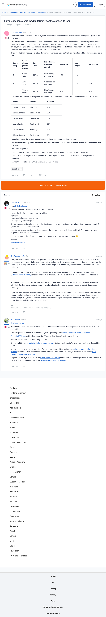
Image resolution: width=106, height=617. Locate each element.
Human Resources (18, 442)
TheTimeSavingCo (18, 256)
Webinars (14, 486)
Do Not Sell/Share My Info (53, 607)
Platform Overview (18, 393)
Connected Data (17, 417)
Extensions (14, 402)
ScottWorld (15, 319)
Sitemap (53, 588)
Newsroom (14, 550)
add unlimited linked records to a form (39, 343)
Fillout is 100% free (18, 336)
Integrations (15, 398)
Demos (13, 476)
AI (11, 412)
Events (13, 467)
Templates (14, 516)
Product (13, 427)
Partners (13, 496)
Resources (14, 491)
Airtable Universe (17, 521)
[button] (2, 5)
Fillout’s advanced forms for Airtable (76, 332)
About (12, 531)
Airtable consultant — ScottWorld (53, 360)
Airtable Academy (17, 462)
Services (13, 501)
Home (4, 12)
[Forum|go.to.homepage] (17, 4)
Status (13, 545)
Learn (12, 457)
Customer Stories (17, 481)
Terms (53, 601)
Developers (14, 506)
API (53, 582)
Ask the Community (27, 12)
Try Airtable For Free (18, 555)
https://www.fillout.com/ (21, 275)
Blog (12, 541)
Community (13, 12)
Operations (14, 437)
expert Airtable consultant (50, 358)
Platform (13, 388)
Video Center (15, 471)
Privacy (53, 595)
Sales (12, 447)
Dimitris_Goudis (17, 202)
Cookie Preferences (53, 613)
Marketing (14, 432)
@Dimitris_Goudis (18, 242)
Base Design (41, 12)
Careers (13, 536)
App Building (15, 407)
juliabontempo (16, 32)
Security (53, 576)
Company (14, 526)
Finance (13, 452)
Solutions (14, 422)
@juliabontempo (20, 206)
